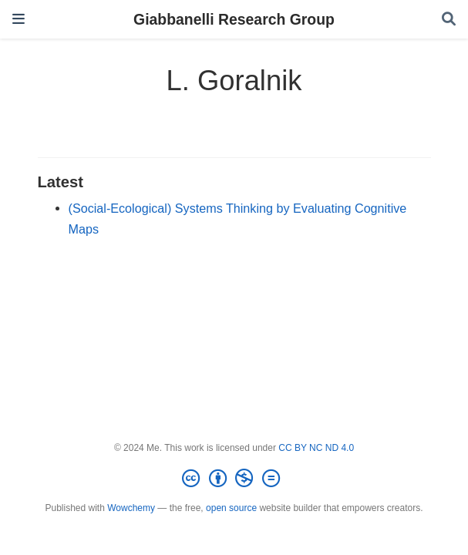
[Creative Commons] (233, 479)
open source (231, 508)
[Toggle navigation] (18, 18)
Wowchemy (131, 508)
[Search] (449, 20)
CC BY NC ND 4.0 (316, 447)
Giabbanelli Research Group (234, 19)
